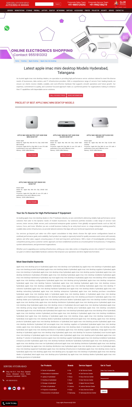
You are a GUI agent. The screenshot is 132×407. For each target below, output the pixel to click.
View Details (32, 155)
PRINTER (87, 10)
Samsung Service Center (88, 393)
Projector (95, 10)
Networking (61, 10)
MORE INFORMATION (75, 95)
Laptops (44, 10)
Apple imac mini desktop (48, 61)
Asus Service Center (87, 377)
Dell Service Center (86, 373)
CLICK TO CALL (9, 403)
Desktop (52, 10)
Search (57, 4)
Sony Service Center (86, 390)
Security (104, 10)
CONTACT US (119, 10)
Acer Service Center (86, 380)
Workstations (19, 10)
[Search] (44, 4)
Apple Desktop (33, 61)
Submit (104, 391)
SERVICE (111, 10)
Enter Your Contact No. (108, 370)
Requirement (105, 378)
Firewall (37, 10)
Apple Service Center (87, 383)
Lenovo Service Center (87, 386)
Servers (10, 10)
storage (29, 10)
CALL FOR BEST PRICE (57, 95)
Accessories (78, 10)
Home (17, 61)
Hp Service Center (86, 370)
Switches (69, 10)
